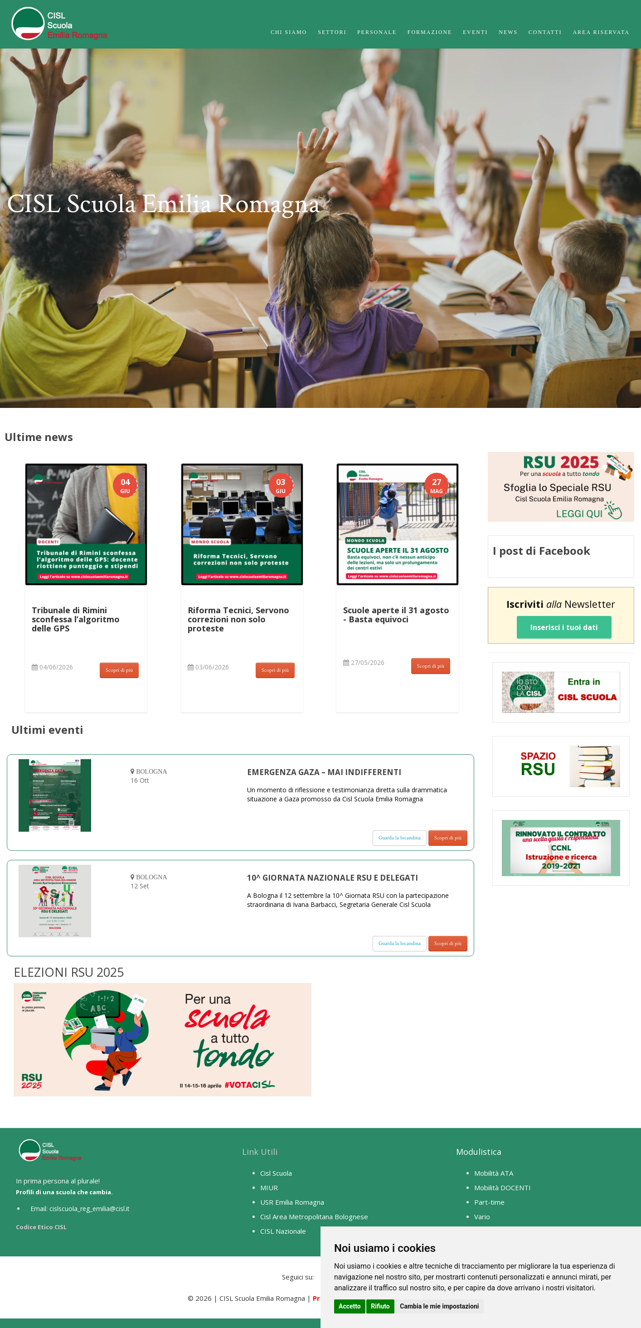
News (508, 32)
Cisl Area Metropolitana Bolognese (314, 1216)
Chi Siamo (289, 32)
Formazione (430, 32)
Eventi (475, 32)
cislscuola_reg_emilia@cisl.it (89, 1208)
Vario (482, 1216)
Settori (332, 32)
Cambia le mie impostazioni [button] (439, 1306)
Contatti (545, 32)
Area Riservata (601, 32)
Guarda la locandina (400, 837)
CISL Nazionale (283, 1231)
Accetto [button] (350, 1306)
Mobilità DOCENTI (502, 1187)
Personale (377, 32)
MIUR (269, 1187)
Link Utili (259, 1151)
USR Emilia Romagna (292, 1202)
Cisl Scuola (276, 1173)
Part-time (489, 1202)
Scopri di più (119, 670)
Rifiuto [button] (380, 1306)
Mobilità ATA (493, 1173)
